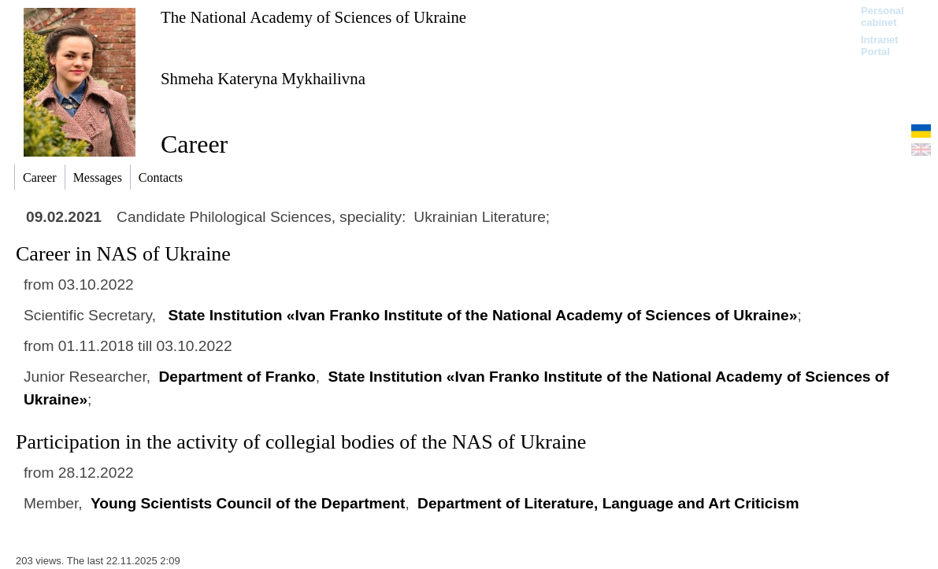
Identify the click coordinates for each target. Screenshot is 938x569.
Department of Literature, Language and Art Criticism (608, 503)
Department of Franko (236, 376)
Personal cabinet (882, 16)
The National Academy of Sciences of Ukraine (313, 17)
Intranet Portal (880, 45)
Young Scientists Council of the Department (248, 503)
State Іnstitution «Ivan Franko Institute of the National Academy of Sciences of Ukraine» (482, 315)
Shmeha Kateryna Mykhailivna (263, 78)
